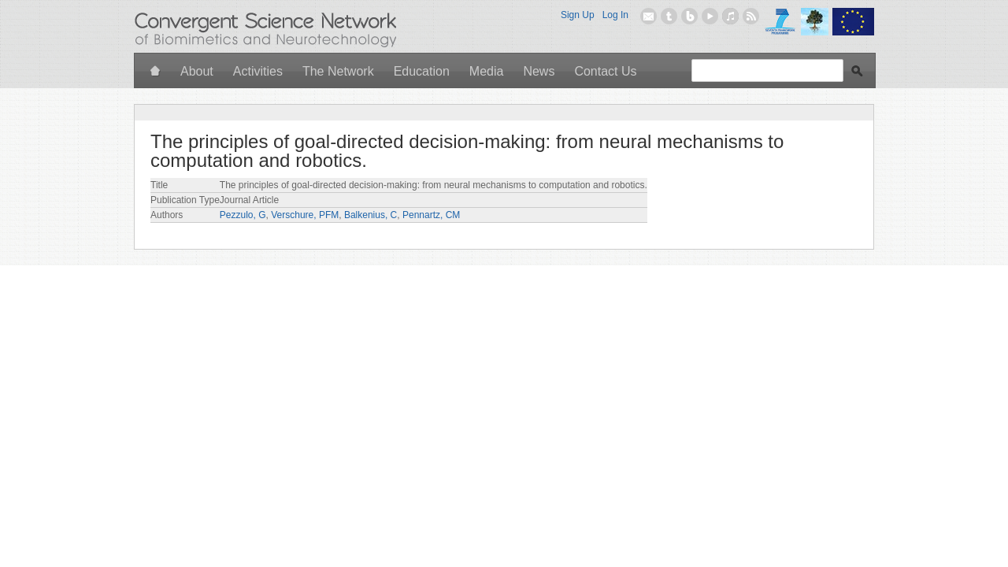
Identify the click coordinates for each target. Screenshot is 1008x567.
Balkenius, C (370, 214)
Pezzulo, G (243, 214)
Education (422, 71)
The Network (338, 71)
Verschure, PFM (305, 214)
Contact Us (605, 71)
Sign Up (578, 14)
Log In (615, 14)
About (196, 71)
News (538, 71)
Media (486, 71)
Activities (258, 71)
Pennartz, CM (431, 214)
